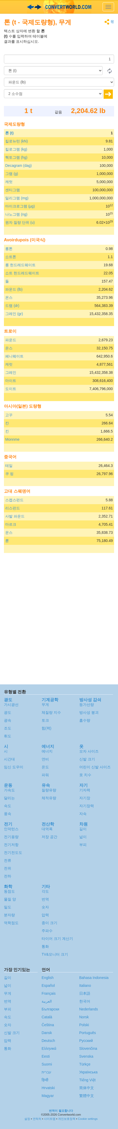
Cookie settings (88, 1118)
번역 (45, 899)
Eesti (46, 1056)
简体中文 (86, 1088)
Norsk (84, 1017)
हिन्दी (45, 1080)
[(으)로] (59, 82)
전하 (7, 876)
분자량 (9, 915)
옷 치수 (85, 775)
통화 (45, 946)
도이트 (10, 389)
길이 (83, 829)
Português (87, 1033)
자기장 (84, 798)
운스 (9, 532)
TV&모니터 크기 (55, 954)
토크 (45, 720)
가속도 (9, 790)
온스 (9, 297)
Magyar (48, 1096)
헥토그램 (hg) (16, 157)
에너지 (47, 751)
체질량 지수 (51, 712)
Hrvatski (48, 1088)
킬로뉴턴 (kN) (16, 141)
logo (59, 6)
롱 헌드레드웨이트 (20, 265)
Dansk (47, 1033)
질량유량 (49, 790)
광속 (7, 720)
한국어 (84, 1001)
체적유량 (49, 798)
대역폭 (47, 829)
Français (49, 993)
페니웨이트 (14, 356)
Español (48, 985)
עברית (46, 1072)
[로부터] (53, 70)
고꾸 (9, 415)
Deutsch (48, 1041)
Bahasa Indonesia (94, 978)
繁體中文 (86, 1096)
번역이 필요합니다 (61, 1110)
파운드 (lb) (14, 289)
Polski (84, 1025)
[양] (59, 59)
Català (47, 1017)
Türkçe (85, 1064)
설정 (27, 1118)
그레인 (10, 372)
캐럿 (9, 182)
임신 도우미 (13, 767)
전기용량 (11, 837)
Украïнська (88, 1072)
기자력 (84, 790)
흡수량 (84, 720)
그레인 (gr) (14, 314)
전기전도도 (13, 852)
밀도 (7, 907)
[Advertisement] (81, 41)
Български (50, 1009)
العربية (47, 1001)
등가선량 (86, 704)
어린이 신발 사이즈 (95, 767)
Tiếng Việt (87, 1080)
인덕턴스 (11, 829)
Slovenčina (88, 1048)
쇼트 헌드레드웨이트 (22, 273)
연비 (45, 759)
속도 (7, 806)
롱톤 (9, 249)
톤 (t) (9, 133)
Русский (86, 1041)
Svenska (86, 1056)
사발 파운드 (15, 516)
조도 (7, 728)
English (48, 978)
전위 (7, 868)
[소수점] (53, 93)
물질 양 (10, 899)
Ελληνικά (49, 1048)
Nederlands (88, 1009)
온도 (45, 767)
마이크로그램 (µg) (20, 206)
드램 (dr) (12, 305)
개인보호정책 (66, 1118)
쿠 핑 (9, 474)
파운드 (10, 340)
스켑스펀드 (14, 500)
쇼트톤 (10, 257)
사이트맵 (49, 1118)
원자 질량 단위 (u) (20, 222)
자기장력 (86, 806)
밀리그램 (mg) (17, 198)
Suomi (47, 1064)
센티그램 (12, 190)
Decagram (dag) (18, 165)
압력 (45, 915)
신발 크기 (87, 759)
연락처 (37, 1118)
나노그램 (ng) (16, 214)
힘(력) (46, 728)
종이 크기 (49, 923)
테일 (9, 466)
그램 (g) (11, 174)
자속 (83, 814)
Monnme (12, 439)
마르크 (10, 524)
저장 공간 (49, 837)
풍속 (7, 814)
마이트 (10, 381)
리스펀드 (12, 508)
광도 (7, 712)
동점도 (9, 891)
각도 (45, 891)
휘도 (7, 736)
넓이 (83, 837)
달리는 (9, 798)
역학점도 (11, 923)
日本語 (84, 993)
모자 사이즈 (89, 751)
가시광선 (11, 704)
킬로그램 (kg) (16, 149)
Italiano (85, 985)
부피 (83, 845)
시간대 (9, 759)
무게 (45, 704)
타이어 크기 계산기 (57, 938)
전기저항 (11, 845)
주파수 (47, 931)
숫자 (45, 907)
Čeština (48, 1025)
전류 (7, 860)
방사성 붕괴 (89, 712)
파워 (45, 775)
